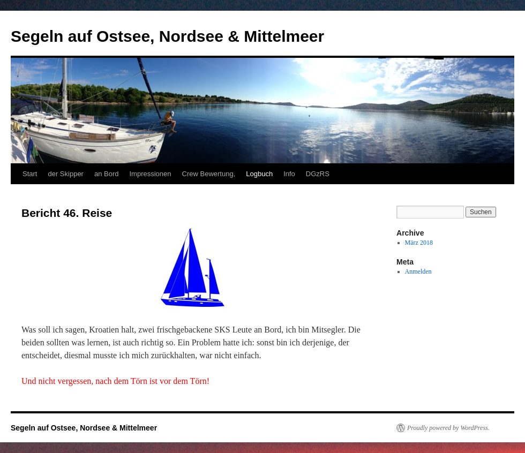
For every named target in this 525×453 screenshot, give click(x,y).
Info (289, 174)
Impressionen (150, 174)
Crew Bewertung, (209, 174)
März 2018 (419, 242)
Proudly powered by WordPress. (448, 428)
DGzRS (317, 174)
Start (29, 174)
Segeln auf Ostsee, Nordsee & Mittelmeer (167, 36)
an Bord (106, 174)
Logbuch (259, 174)
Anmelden (418, 271)
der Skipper (65, 174)
